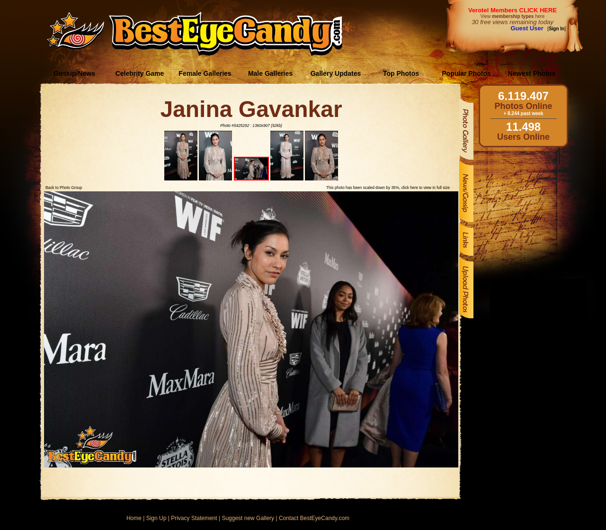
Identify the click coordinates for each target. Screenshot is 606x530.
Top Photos (401, 73)
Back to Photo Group (63, 187)
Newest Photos (531, 73)
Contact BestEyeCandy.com (314, 518)
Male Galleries (270, 73)
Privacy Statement (194, 518)
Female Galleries (204, 73)
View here (512, 16)
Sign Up (156, 518)
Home (134, 518)
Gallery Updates (336, 73)
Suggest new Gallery (248, 518)
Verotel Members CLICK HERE (512, 10)
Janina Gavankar (251, 109)
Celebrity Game (140, 73)
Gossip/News (74, 73)
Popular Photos (466, 73)
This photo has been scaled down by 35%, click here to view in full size (388, 187)
